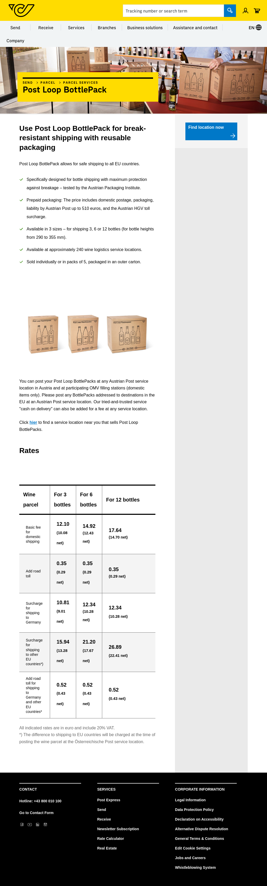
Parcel (47, 82)
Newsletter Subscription (118, 829)
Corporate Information (199, 789)
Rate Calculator (110, 838)
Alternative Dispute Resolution (201, 829)
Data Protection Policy (194, 810)
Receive (45, 27)
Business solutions (145, 27)
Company (15, 40)
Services (76, 27)
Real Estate (107, 848)
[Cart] (257, 10)
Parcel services (80, 82)
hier (33, 422)
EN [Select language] (255, 27)
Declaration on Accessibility (199, 819)
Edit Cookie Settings (192, 848)
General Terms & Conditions (199, 838)
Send (15, 27)
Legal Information (190, 800)
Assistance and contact (195, 27)
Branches (107, 27)
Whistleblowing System (195, 867)
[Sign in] (245, 10)
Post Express (108, 800)
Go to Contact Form (36, 813)
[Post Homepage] (21, 10)
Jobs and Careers (190, 858)
